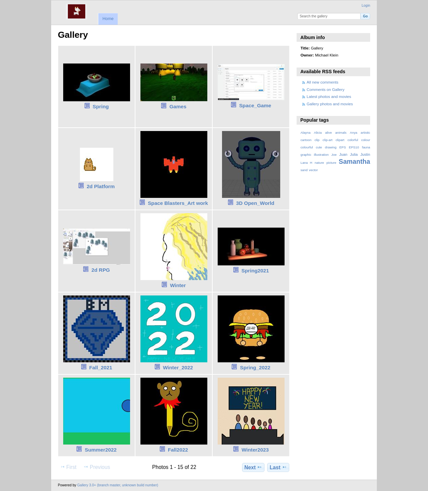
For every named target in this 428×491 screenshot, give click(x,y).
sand (304, 170)
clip (317, 140)
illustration (321, 154)
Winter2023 (255, 450)
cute (319, 147)
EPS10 (354, 147)
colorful (352, 140)
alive (328, 132)
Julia (354, 154)
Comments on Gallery (325, 89)
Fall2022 (178, 450)
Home (107, 18)
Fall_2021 (100, 367)
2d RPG (101, 270)
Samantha (354, 161)
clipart (340, 140)
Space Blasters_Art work (178, 203)
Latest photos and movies (329, 96)
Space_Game (255, 105)
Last (278, 467)
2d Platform (101, 186)
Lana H (306, 162)
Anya (353, 132)
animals (340, 132)
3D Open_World (255, 203)
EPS (342, 147)
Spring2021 (255, 270)
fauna (366, 147)
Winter (178, 285)
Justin (365, 154)
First (68, 467)
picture (331, 162)
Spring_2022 (255, 367)
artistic (365, 132)
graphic (306, 154)
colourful (307, 147)
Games (178, 106)
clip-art (327, 140)
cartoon (306, 140)
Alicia (318, 132)
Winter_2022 (178, 367)
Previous (96, 467)
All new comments (322, 82)
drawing (330, 147)
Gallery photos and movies (330, 104)
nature (319, 162)
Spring (101, 106)
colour (365, 140)
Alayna (306, 132)
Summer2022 (101, 450)
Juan (343, 154)
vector (313, 170)
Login (366, 5)
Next (253, 467)
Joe (334, 154)
